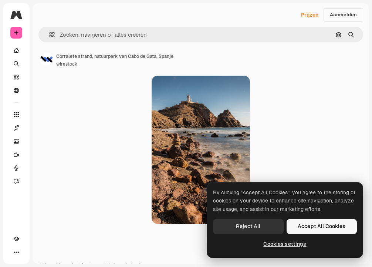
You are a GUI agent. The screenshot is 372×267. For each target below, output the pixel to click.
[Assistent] (16, 181)
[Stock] (16, 77)
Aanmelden (343, 14)
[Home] (16, 50)
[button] (49, 34)
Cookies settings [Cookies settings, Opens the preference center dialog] (284, 244)
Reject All (248, 226)
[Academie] (16, 239)
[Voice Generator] (16, 168)
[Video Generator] (16, 155)
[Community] (16, 90)
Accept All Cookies (322, 226)
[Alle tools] (16, 115)
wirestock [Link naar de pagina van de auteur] (66, 64)
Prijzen (309, 14)
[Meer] (16, 252)
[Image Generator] (16, 141)
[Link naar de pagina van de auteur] (46, 59)
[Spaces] (16, 128)
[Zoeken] (16, 64)
